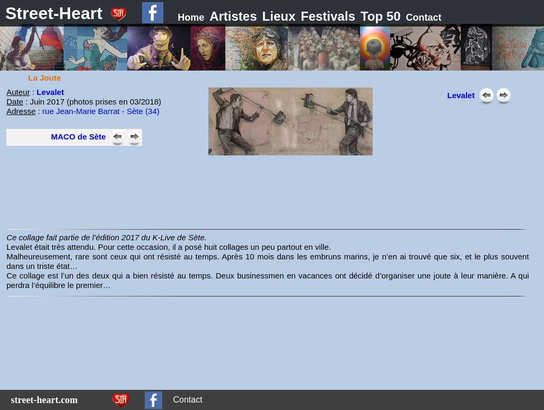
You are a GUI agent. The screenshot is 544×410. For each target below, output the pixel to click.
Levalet (50, 92)
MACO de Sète (78, 136)
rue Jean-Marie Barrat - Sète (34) (101, 111)
